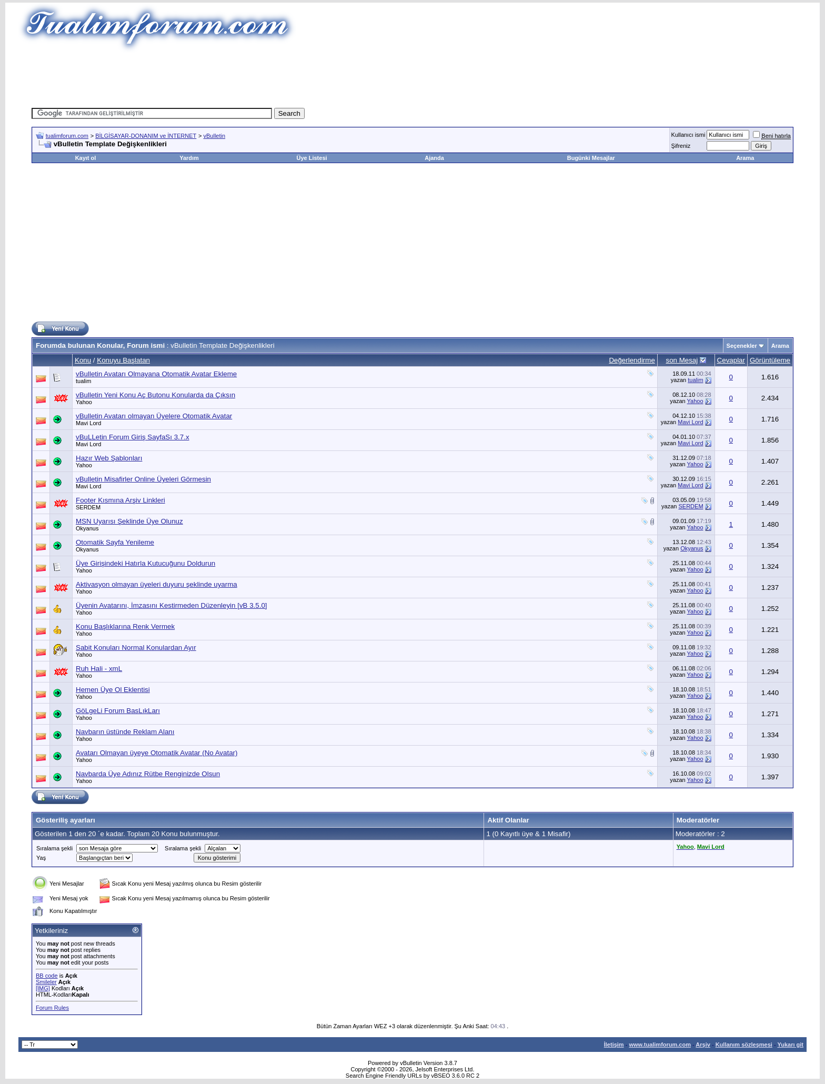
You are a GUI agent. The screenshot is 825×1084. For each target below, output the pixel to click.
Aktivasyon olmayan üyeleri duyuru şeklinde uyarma (156, 584)
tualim (83, 381)
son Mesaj (682, 360)
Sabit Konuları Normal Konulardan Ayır (136, 647)
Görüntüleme (770, 360)
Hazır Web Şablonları (109, 458)
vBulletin (215, 136)
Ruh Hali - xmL (99, 669)
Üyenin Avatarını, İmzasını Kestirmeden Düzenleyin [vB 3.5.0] (171, 605)
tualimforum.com (67, 136)
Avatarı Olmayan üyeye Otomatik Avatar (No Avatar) (156, 753)
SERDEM (88, 507)
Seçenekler (742, 346)
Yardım (189, 158)
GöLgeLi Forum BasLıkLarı (118, 711)
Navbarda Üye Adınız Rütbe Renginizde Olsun (148, 774)
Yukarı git (790, 1044)
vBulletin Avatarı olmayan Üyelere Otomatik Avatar (154, 416)
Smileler (46, 982)
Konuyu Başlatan (123, 360)
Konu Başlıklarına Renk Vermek (125, 626)
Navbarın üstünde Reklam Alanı (125, 732)
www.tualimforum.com (660, 1044)
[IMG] (43, 988)
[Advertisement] (412, 76)
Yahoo (84, 402)
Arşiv (703, 1044)
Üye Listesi (311, 158)
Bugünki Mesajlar (591, 158)
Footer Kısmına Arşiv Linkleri (120, 500)
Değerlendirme (632, 360)
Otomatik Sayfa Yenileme (115, 542)
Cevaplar (731, 360)
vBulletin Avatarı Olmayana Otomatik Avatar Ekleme (156, 374)
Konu (83, 360)
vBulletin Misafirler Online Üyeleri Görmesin (143, 479)
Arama (745, 158)
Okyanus (87, 528)
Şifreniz (681, 146)
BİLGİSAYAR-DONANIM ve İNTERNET (145, 136)
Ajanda (434, 158)
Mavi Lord (88, 423)
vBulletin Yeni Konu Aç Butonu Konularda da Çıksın (155, 395)
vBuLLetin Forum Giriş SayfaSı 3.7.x (132, 437)
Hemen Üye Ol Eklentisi (113, 690)
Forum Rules (52, 1008)
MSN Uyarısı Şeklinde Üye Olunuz (129, 521)
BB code (47, 975)
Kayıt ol (85, 158)
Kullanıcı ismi (688, 135)
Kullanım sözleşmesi (744, 1044)
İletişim (614, 1044)
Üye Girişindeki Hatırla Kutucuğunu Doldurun (145, 563)
